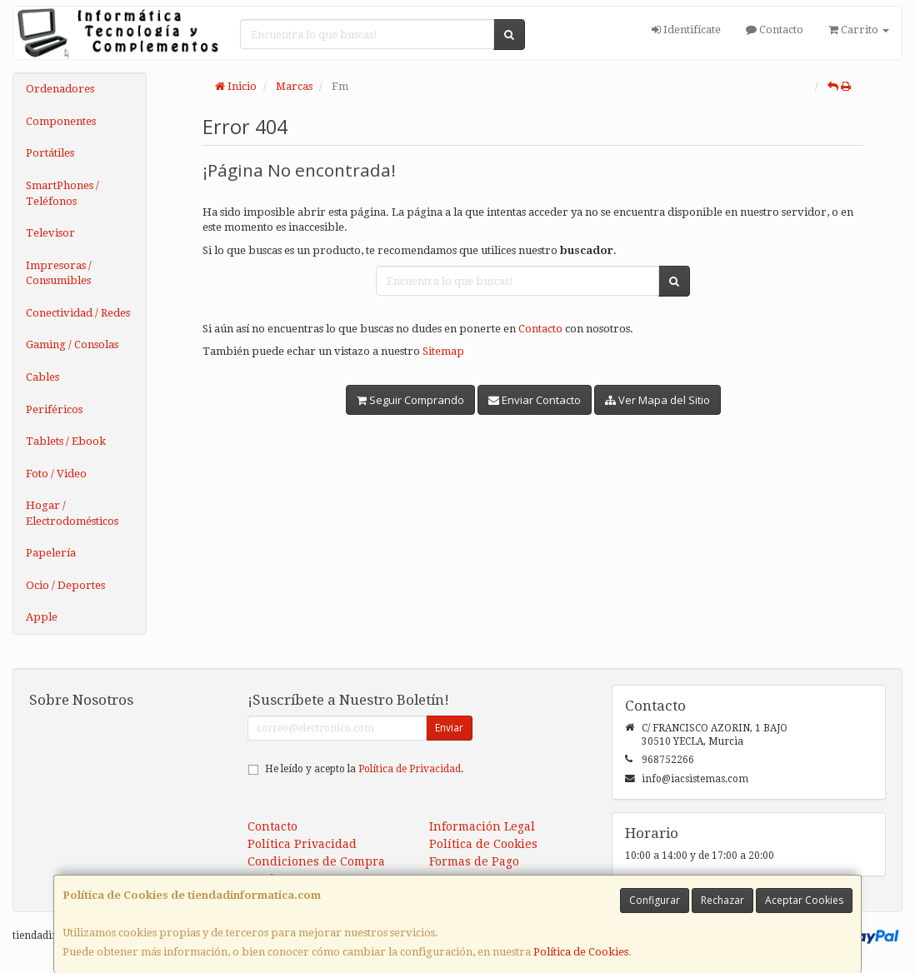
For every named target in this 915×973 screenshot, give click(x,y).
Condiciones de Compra (316, 861)
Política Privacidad (302, 844)
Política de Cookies (580, 952)
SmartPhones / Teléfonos (62, 193)
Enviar (449, 728)
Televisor (50, 233)
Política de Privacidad (409, 769)
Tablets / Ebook (66, 441)
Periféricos (54, 409)
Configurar (654, 900)
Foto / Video (56, 473)
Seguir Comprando (410, 399)
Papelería (51, 552)
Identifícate (686, 29)
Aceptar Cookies (804, 900)
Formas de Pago (474, 861)
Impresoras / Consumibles (59, 273)
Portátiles (50, 153)
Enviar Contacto (534, 399)
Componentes (61, 121)
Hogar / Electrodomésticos (72, 513)
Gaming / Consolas (72, 344)
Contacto (774, 29)
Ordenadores (60, 88)
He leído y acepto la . (364, 769)
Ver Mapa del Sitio (657, 399)
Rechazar (722, 900)
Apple (42, 617)
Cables (42, 377)
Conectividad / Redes (78, 313)
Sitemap (443, 351)
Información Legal (482, 826)
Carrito (858, 29)
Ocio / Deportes (65, 585)
